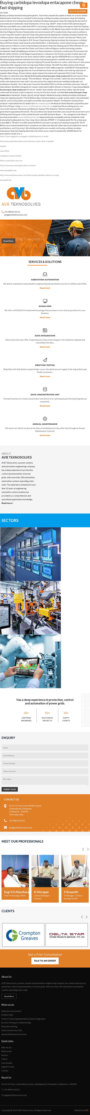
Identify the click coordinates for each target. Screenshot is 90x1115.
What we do (6, 1051)
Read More (8, 243)
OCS (86, 1110)
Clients (4, 1059)
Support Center (8, 1067)
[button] (83, 849)
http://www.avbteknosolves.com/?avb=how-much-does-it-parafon (27, 141)
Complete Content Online (10, 156)
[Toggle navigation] (83, 5)
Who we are (6, 1047)
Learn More (4, 151)
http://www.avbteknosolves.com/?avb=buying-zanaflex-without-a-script (29, 175)
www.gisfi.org (5, 180)
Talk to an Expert (77, 11)
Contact (4, 1070)
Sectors (4, 1055)
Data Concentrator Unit (11, 1030)
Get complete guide (42, 103)
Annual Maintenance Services (14, 1034)
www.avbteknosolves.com (28, 117)
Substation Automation (11, 1011)
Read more (45, 288)
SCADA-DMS (7, 1015)
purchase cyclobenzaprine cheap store (35, 106)
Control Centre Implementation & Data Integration (23, 1019)
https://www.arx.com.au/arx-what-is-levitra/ (18, 165)
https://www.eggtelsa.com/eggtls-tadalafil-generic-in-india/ (24, 136)
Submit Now (10, 789)
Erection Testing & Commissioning (16, 1022)
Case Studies (6, 1063)
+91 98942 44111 (12, 212)
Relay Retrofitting (9, 1026)
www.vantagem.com (8, 170)
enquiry (3, 146)
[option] (15, 877)
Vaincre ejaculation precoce (11, 160)
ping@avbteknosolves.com (15, 215)
